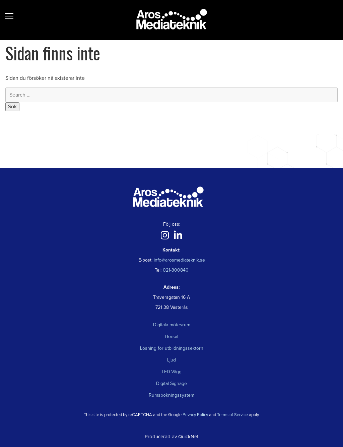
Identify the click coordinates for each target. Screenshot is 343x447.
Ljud (171, 360)
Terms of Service (232, 414)
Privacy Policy (195, 414)
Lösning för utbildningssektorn (171, 348)
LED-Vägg (172, 372)
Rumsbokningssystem (171, 395)
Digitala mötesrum (171, 325)
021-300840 (175, 270)
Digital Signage (171, 383)
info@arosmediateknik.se (179, 260)
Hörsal (171, 336)
